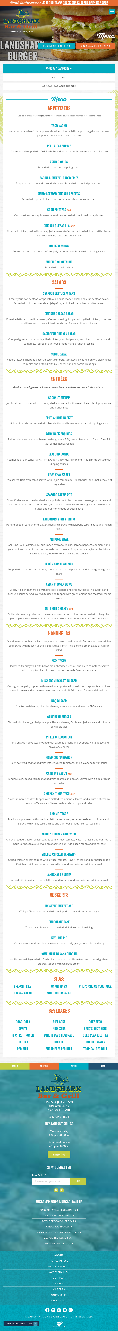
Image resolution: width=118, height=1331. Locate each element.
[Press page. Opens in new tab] (59, 1283)
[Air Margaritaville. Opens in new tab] (59, 1227)
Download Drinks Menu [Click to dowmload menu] (95, 46)
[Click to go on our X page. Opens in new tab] (53, 1310)
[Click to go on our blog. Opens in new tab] (71, 1310)
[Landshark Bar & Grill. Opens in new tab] (59, 1215)
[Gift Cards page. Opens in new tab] (59, 1300)
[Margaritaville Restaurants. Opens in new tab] (59, 1210)
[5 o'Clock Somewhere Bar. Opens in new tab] (59, 1221)
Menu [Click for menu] (74, 1066)
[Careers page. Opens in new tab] (59, 1289)
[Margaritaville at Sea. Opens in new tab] (59, 1238)
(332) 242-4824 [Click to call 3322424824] (59, 1117)
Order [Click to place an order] (15, 1066)
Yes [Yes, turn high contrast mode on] (30, 1324)
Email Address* (39, 1175)
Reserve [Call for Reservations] (44, 1066)
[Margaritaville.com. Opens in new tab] (59, 1244)
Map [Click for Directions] (103, 1066)
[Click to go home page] (21, 21)
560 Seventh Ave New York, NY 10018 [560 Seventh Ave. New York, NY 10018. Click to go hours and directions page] (59, 1108)
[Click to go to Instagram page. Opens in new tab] (62, 1190)
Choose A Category (59, 68)
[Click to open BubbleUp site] (59, 1324)
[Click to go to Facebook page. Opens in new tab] (56, 1190)
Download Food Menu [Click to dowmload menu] (56, 46)
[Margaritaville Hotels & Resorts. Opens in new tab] (59, 1232)
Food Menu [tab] (59, 77)
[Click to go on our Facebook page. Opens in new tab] (47, 1310)
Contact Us (59, 1154)
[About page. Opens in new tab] (59, 1255)
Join (78, 1181)
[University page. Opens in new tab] (59, 1295)
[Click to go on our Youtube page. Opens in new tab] (65, 1310)
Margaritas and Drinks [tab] (59, 86)
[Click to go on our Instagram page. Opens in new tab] (59, 1310)
